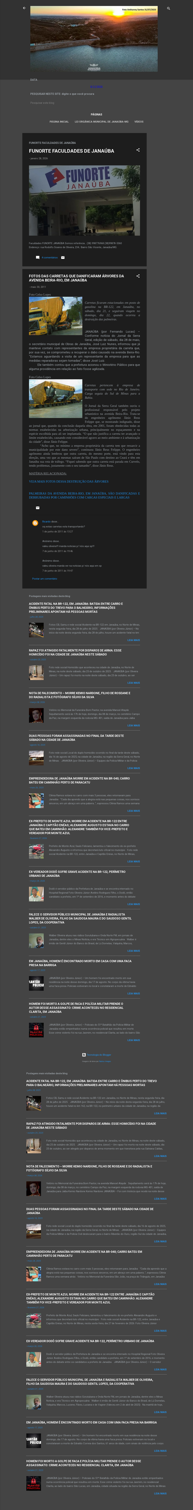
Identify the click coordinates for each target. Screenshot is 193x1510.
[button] (138, 150)
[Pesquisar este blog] (96, 103)
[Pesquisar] (169, 9)
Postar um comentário (44, 578)
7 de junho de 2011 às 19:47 (57, 570)
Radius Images (105, 1061)
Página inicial (59, 121)
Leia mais (134, 640)
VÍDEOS (139, 121)
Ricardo (46, 521)
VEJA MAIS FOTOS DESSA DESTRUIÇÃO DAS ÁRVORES (68, 481)
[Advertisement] (160, 183)
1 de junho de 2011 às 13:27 (57, 531)
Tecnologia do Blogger (96, 1054)
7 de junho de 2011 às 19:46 (57, 551)
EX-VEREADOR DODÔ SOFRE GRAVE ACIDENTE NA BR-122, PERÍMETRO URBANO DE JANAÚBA (90, 1341)
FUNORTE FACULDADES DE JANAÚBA (71, 151)
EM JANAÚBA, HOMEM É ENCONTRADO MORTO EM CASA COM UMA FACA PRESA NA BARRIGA (91, 1422)
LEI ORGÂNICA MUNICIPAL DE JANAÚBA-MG (101, 121)
